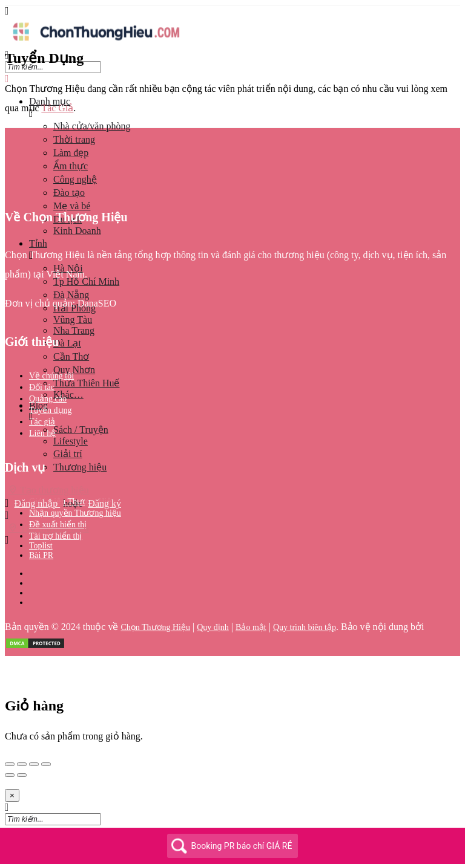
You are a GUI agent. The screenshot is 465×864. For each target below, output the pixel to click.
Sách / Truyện (80, 429)
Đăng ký (104, 503)
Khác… (68, 394)
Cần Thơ (71, 356)
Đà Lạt (67, 343)
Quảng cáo (48, 398)
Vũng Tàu (72, 319)
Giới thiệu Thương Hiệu (72, 501)
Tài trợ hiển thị (55, 536)
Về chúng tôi (51, 375)
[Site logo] (95, 44)
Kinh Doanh (77, 231)
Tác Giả (57, 108)
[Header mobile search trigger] (7, 540)
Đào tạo (69, 192)
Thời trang (74, 139)
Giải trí (67, 454)
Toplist (41, 545)
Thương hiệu (80, 467)
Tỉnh (38, 243)
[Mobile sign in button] (7, 515)
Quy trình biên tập (304, 627)
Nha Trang (73, 330)
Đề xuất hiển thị (58, 524)
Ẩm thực (70, 166)
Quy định (213, 627)
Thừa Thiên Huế (86, 383)
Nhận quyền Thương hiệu (75, 513)
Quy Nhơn (74, 370)
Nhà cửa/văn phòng (91, 126)
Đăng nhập (38, 503)
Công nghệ (75, 179)
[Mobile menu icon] (232, 11)
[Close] (12, 795)
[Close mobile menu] (7, 79)
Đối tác (41, 387)
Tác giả (42, 421)
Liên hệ (42, 433)
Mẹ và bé (71, 206)
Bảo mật (251, 627)
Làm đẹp (70, 153)
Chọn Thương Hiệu (155, 627)
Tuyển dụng (50, 410)
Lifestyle (70, 441)
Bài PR (41, 555)
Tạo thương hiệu (48, 489)
